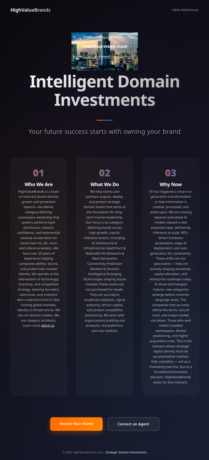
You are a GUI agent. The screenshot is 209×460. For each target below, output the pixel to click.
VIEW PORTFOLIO (185, 10)
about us (48, 325)
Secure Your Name (76, 423)
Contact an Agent (133, 424)
